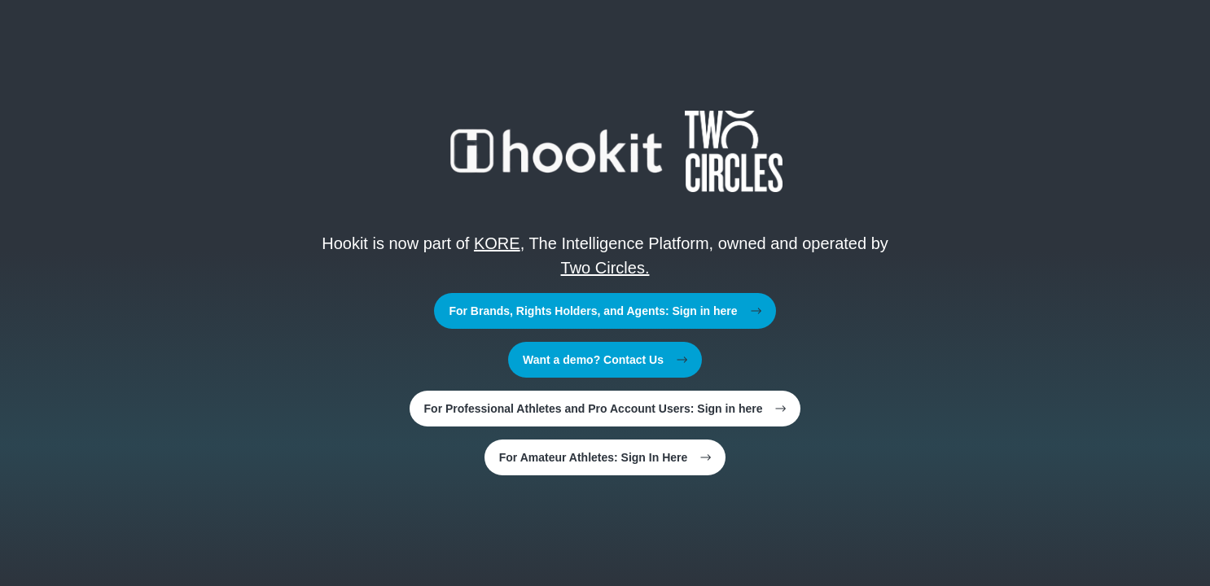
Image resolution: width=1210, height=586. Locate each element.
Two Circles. (605, 268)
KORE (497, 243)
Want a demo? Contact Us (605, 359)
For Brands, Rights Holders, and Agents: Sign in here (605, 310)
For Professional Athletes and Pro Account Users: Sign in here (605, 408)
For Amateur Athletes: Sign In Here (605, 457)
